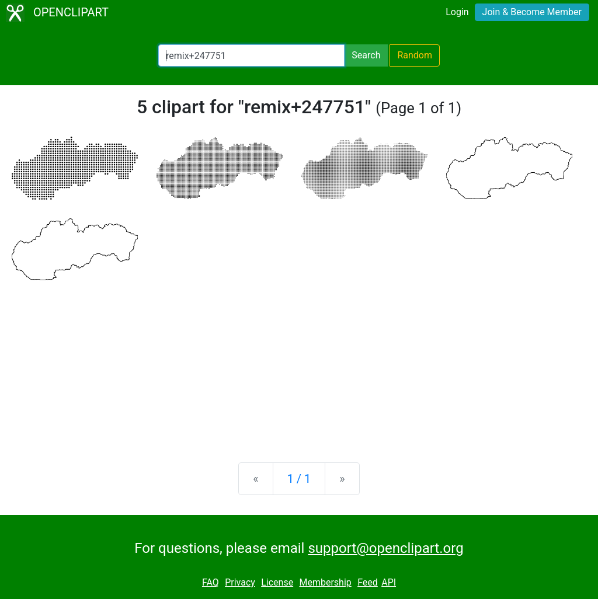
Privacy (240, 582)
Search (366, 55)
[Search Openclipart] (251, 55)
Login (457, 12)
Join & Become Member (532, 12)
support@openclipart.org (385, 548)
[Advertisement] (299, 362)
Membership (325, 582)
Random (414, 55)
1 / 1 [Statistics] (299, 479)
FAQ (210, 582)
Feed (367, 582)
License (277, 582)
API (388, 582)
